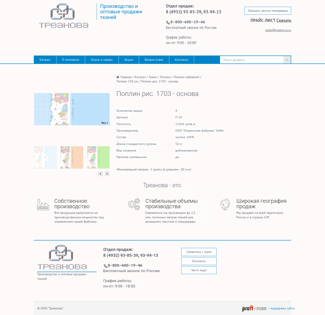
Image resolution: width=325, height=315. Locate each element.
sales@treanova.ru (278, 30)
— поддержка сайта (268, 308)
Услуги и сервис (102, 60)
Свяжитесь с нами (198, 252)
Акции (128, 60)
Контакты (181, 60)
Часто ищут (199, 270)
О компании (70, 60)
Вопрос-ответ (154, 60)
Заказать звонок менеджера (268, 11)
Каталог (45, 60)
